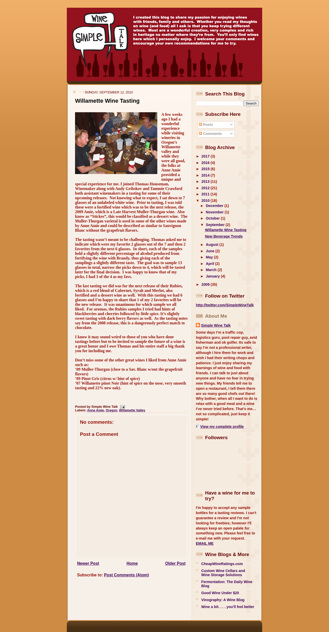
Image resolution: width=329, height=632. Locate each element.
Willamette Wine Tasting (107, 101)
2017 (206, 156)
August (213, 245)
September (216, 225)
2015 (206, 169)
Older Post (175, 563)
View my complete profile (222, 427)
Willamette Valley (132, 410)
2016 (206, 163)
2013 (206, 181)
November (215, 212)
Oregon (111, 410)
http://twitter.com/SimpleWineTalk (225, 305)
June (210, 251)
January (213, 276)
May (210, 257)
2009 (206, 284)
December (215, 206)
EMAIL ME (205, 543)
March (212, 270)
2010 (206, 200)
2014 (206, 175)
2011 (206, 194)
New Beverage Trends (224, 236)
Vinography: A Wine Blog (222, 600)
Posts (206, 125)
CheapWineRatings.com (222, 564)
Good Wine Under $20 (220, 593)
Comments (210, 134)
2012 (206, 188)
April (210, 264)
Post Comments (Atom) (126, 575)
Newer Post (88, 563)
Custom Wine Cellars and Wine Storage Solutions (223, 573)
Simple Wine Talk (216, 325)
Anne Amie (95, 410)
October (213, 218)
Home (132, 563)
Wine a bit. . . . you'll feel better (227, 607)
